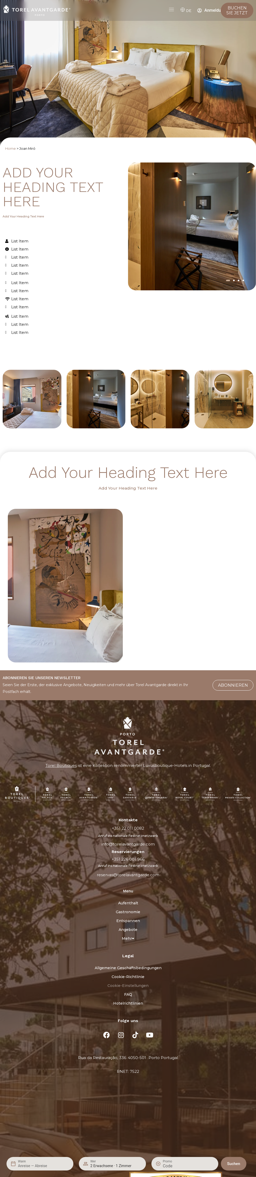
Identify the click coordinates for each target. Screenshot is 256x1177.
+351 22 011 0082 (128, 828)
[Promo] (175, 1165)
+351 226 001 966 (128, 859)
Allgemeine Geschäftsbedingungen (128, 968)
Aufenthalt (128, 903)
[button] (228, 280)
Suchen (233, 1163)
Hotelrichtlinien (128, 1003)
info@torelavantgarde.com (128, 844)
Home (10, 149)
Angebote (128, 929)
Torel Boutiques (61, 765)
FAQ (128, 994)
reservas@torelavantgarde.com (128, 874)
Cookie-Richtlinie (128, 976)
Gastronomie (128, 912)
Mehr (128, 938)
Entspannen (128, 920)
